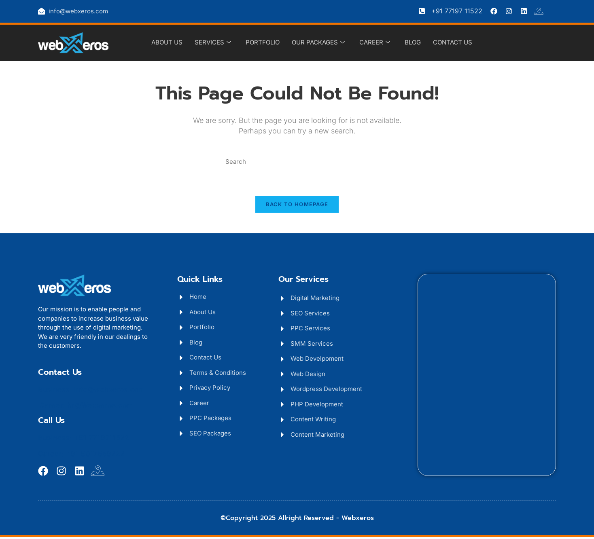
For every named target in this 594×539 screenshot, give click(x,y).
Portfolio (263, 42)
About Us (166, 42)
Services (213, 42)
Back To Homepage (297, 206)
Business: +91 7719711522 (83, 439)
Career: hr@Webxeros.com (86, 407)
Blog (413, 42)
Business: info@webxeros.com (91, 391)
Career (374, 42)
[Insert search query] (297, 162)
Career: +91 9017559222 (81, 456)
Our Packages (318, 42)
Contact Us (452, 42)
